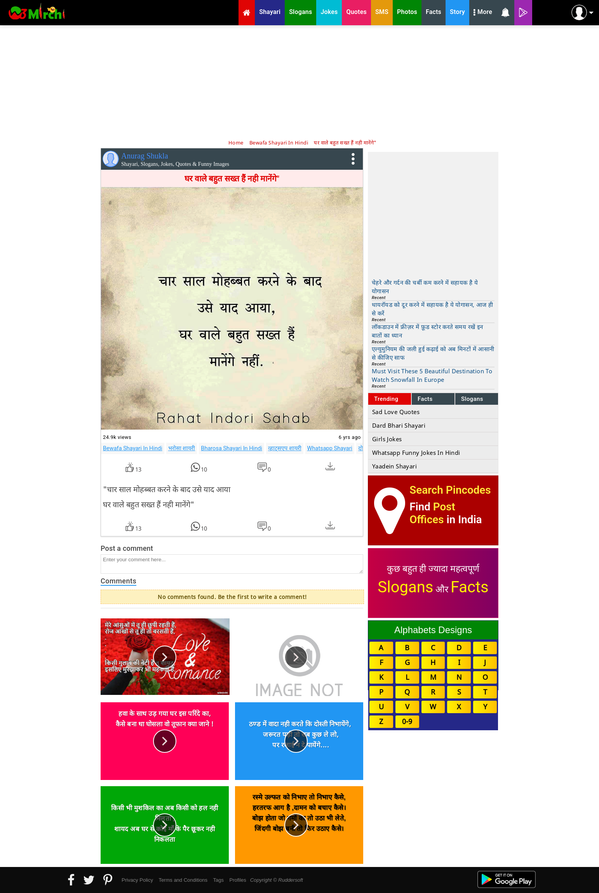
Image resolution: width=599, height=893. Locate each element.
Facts (425, 398)
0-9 (407, 721)
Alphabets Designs (433, 630)
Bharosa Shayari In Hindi (231, 448)
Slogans (472, 398)
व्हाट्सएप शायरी (284, 448)
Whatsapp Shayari (330, 448)
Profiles (237, 880)
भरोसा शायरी (181, 448)
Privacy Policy (137, 880)
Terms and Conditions (182, 880)
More (483, 13)
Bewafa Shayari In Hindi (132, 448)
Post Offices (432, 513)
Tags (218, 880)
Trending (386, 398)
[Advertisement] (299, 81)
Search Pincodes (450, 490)
